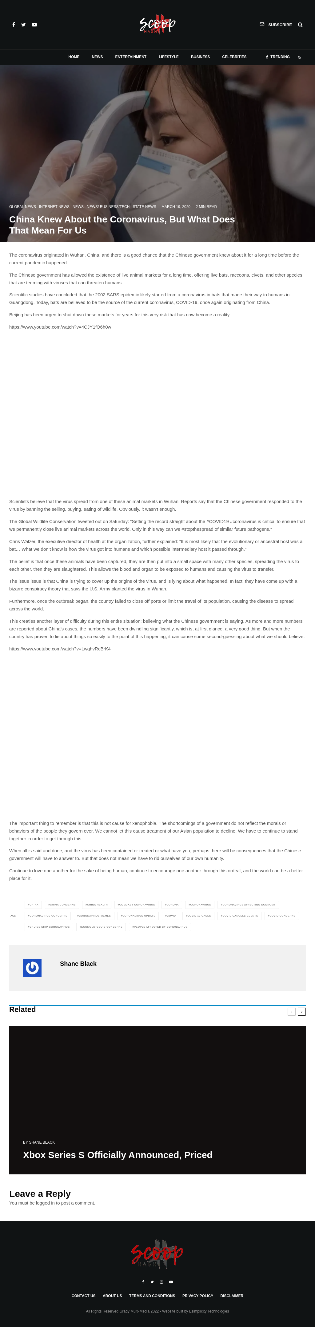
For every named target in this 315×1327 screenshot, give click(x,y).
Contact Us (84, 1296)
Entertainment (130, 57)
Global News (22, 207)
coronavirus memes (95, 915)
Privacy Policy (197, 1296)
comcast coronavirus (137, 904)
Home (73, 57)
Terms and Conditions (152, 1296)
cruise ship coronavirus (50, 926)
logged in (45, 1202)
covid (171, 915)
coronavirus (200, 904)
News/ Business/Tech (108, 207)
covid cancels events (240, 915)
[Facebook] (13, 24)
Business (200, 57)
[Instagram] (161, 1282)
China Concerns (63, 904)
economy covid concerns (101, 926)
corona (172, 904)
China (34, 904)
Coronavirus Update (138, 915)
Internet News (54, 207)
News (97, 57)
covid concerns (282, 915)
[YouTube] (34, 24)
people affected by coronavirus (161, 926)
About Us (112, 1296)
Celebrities (234, 57)
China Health (97, 904)
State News (144, 207)
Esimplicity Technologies (209, 1311)
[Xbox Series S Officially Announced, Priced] (157, 1104)
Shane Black (78, 963)
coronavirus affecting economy (249, 904)
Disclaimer (231, 1296)
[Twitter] (23, 24)
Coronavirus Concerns (48, 915)
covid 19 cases (199, 915)
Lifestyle (169, 57)
